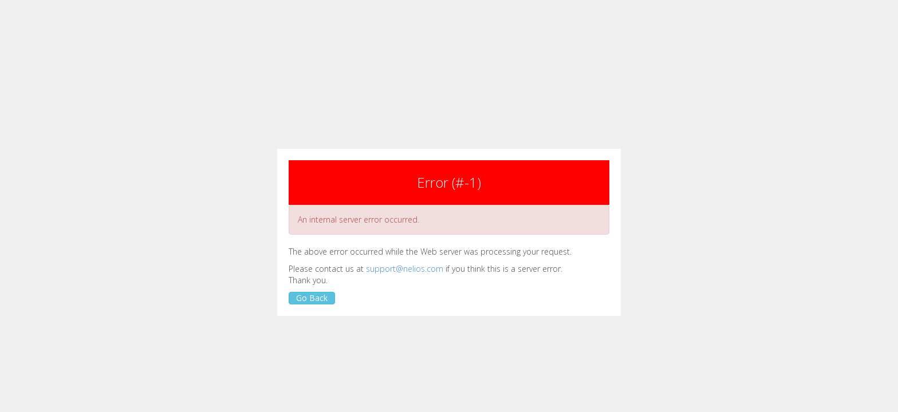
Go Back (312, 297)
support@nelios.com (404, 268)
